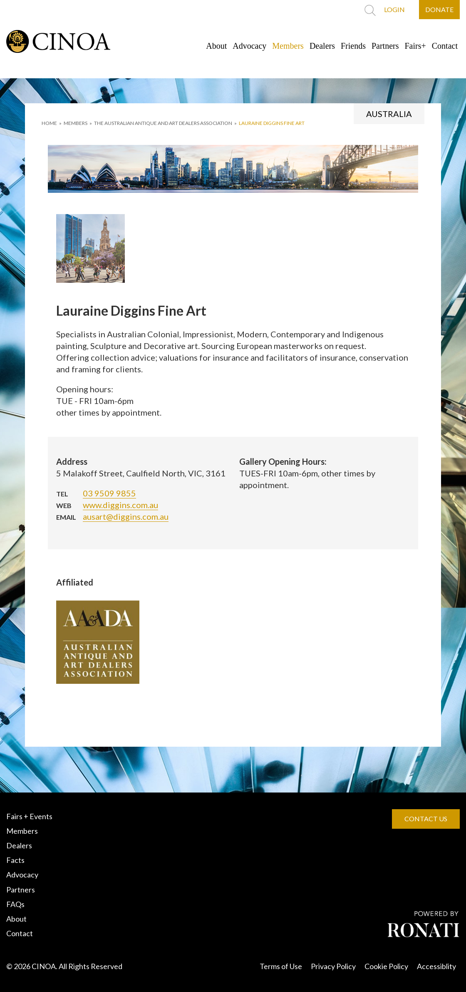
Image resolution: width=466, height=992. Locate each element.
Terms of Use (281, 966)
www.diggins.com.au (120, 505)
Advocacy (249, 45)
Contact (445, 45)
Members (288, 45)
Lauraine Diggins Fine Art (272, 123)
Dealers (322, 45)
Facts (15, 860)
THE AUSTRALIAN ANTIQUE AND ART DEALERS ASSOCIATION (163, 123)
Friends (353, 45)
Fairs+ (415, 45)
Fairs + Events (29, 816)
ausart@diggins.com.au (126, 516)
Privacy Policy (333, 966)
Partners (385, 45)
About (216, 45)
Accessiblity (436, 966)
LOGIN (394, 9)
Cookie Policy (386, 966)
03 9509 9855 (109, 493)
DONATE (439, 9)
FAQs (15, 904)
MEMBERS (75, 123)
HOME (49, 123)
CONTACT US (425, 819)
